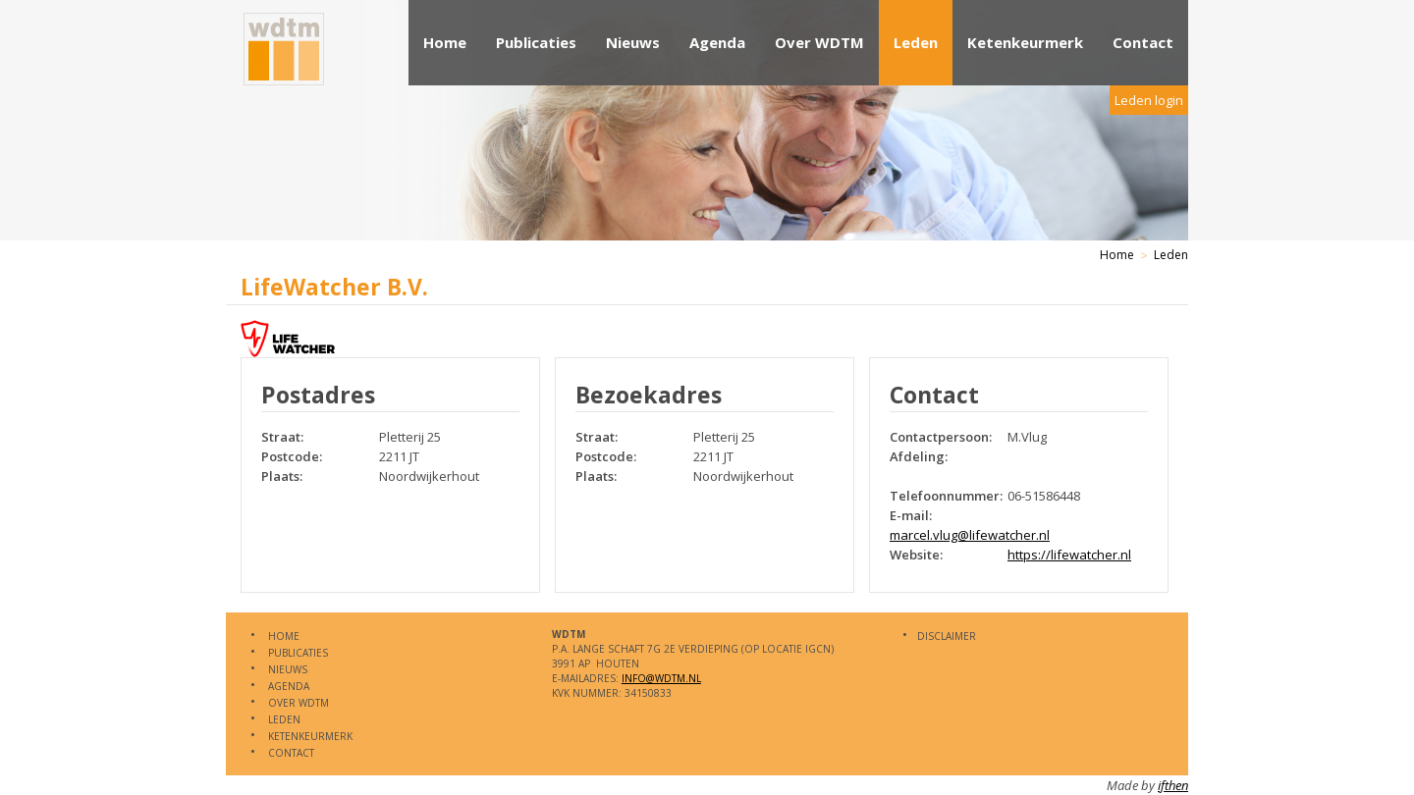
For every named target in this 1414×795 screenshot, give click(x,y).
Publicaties (536, 42)
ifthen (1173, 785)
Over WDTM (819, 42)
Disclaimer (946, 636)
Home (444, 42)
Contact (1143, 42)
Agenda (717, 42)
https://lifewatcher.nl (1069, 554)
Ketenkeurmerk (1025, 42)
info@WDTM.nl (661, 678)
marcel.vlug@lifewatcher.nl (970, 535)
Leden (916, 42)
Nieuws (633, 42)
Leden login (1149, 100)
